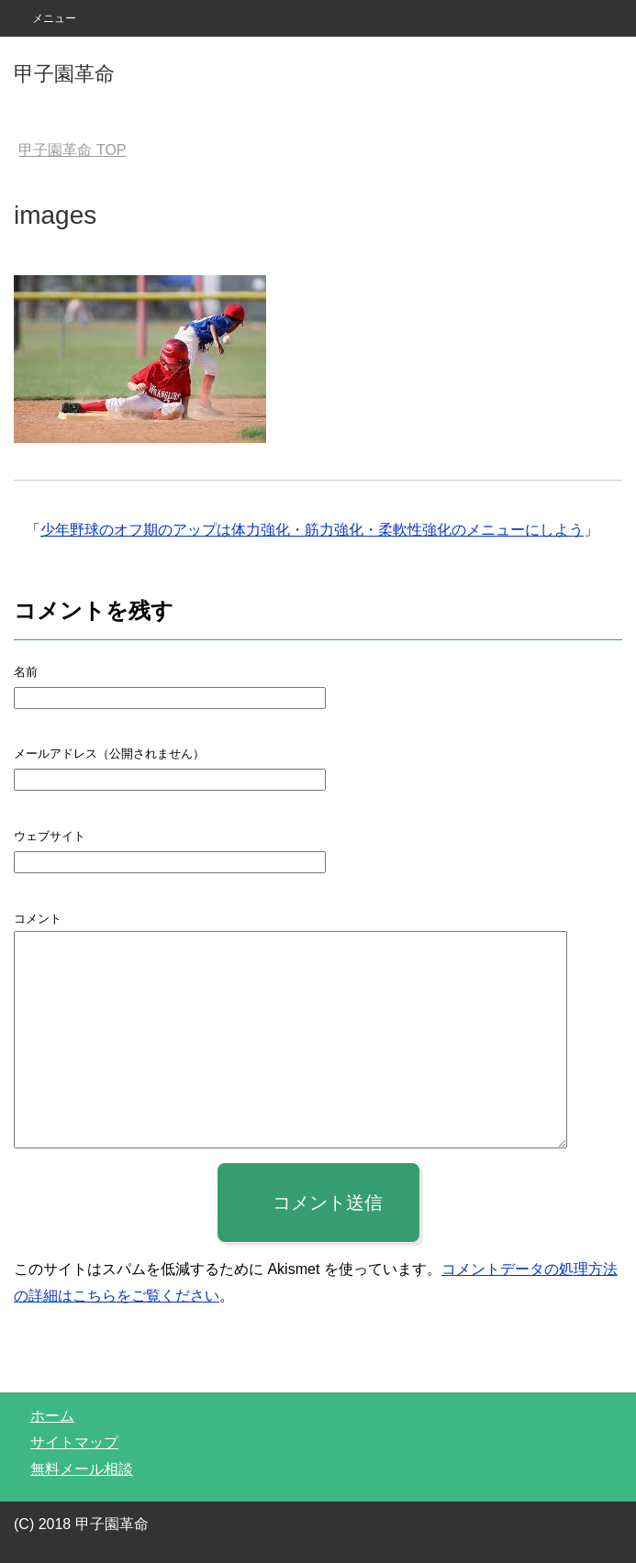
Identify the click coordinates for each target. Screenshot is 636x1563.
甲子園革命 (64, 73)
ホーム (52, 1416)
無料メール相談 (81, 1469)
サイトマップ (74, 1442)
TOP (72, 150)
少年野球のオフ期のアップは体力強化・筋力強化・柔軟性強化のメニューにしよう (312, 530)
